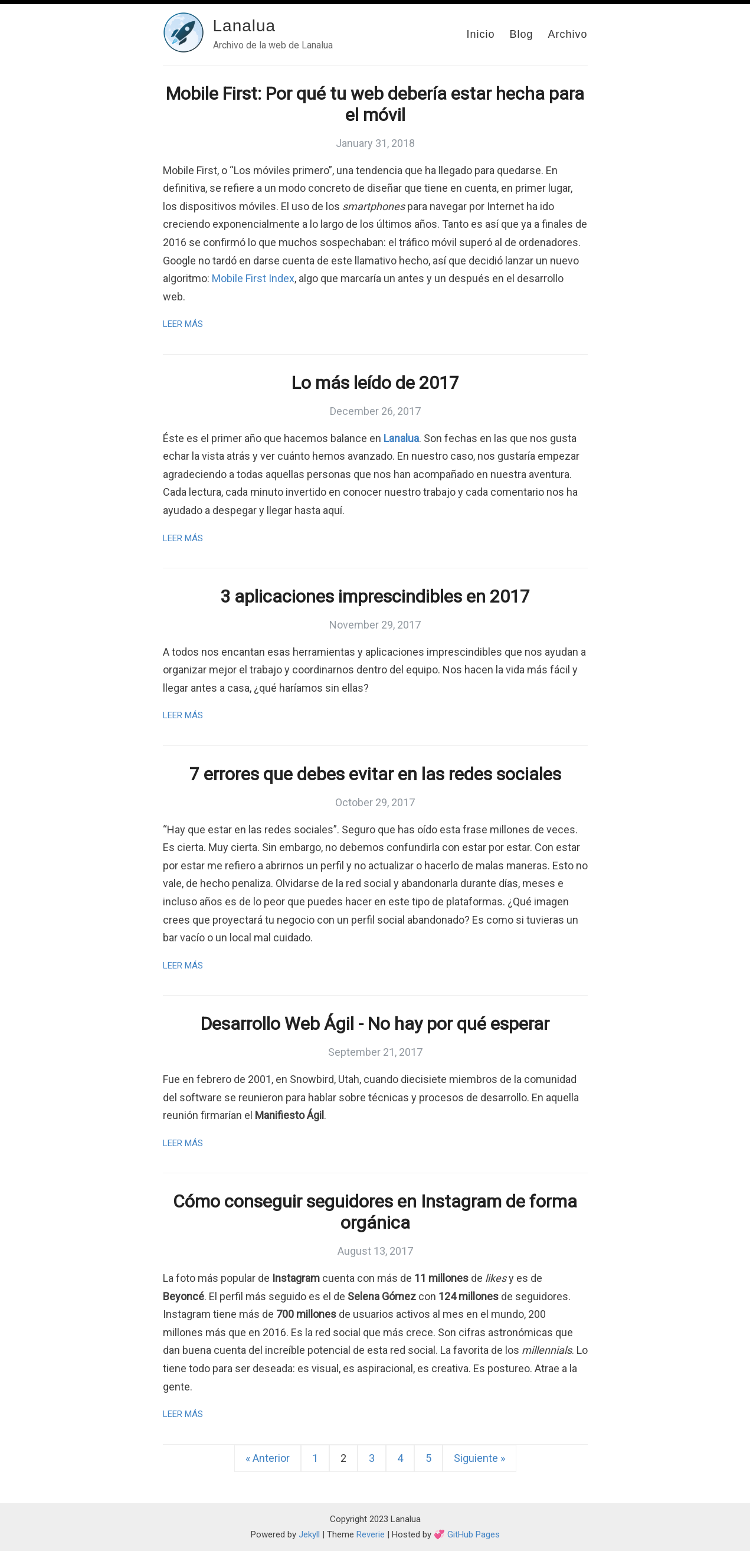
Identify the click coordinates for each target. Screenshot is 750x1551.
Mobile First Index (253, 278)
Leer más (183, 324)
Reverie (370, 1534)
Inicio (480, 34)
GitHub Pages (473, 1534)
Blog (521, 34)
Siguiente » (479, 1458)
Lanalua (244, 26)
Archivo (567, 34)
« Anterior (267, 1458)
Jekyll (309, 1534)
